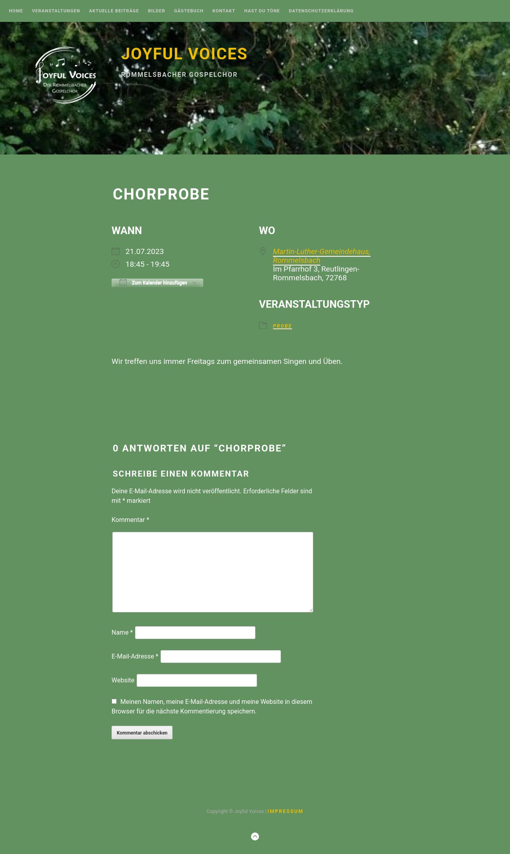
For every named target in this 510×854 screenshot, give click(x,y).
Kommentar (130, 520)
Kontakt (223, 11)
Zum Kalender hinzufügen (153, 282)
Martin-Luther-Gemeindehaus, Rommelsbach (322, 256)
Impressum (285, 811)
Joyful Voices (184, 54)
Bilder (156, 11)
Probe (282, 326)
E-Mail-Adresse (135, 656)
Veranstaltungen (56, 11)
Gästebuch (189, 11)
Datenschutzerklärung (321, 11)
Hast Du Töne (262, 11)
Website (123, 680)
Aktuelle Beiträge (114, 11)
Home (16, 11)
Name (122, 632)
